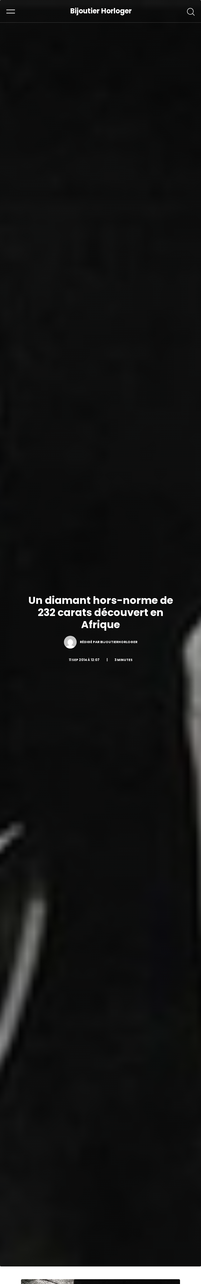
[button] (10, 11)
